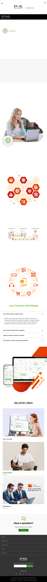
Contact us (23, 530)
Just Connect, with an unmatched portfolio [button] (15, 340)
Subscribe (29, 566)
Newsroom (4, 545)
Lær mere (5, 441)
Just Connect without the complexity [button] (14, 330)
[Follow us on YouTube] (20, 574)
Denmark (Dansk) (30, 8)
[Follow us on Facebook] (16, 574)
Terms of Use (19, 580)
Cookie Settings (33, 580)
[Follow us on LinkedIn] (23, 574)
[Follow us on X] (26, 574)
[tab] (23, 314)
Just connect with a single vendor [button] (13, 314)
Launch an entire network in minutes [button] (13, 335)
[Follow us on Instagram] (29, 574)
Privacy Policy (26, 580)
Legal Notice (13, 580)
